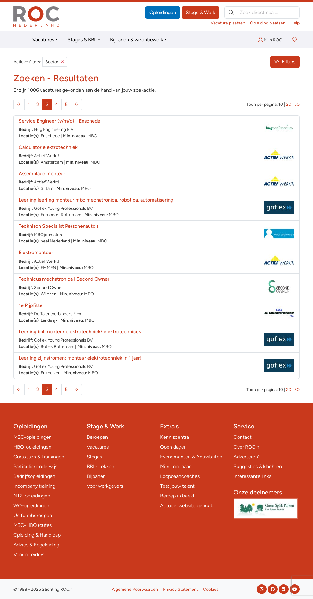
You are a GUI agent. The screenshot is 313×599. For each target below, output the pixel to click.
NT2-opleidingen (31, 496)
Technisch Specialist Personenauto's (58, 226)
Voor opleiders (28, 554)
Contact (243, 437)
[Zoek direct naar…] (262, 12)
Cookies (211, 589)
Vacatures (43, 40)
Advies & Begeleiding (36, 545)
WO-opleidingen (31, 505)
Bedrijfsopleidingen (34, 476)
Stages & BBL (82, 40)
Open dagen (173, 447)
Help (295, 23)
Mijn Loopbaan (176, 466)
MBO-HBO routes (32, 525)
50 (297, 104)
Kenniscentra (174, 437)
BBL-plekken (100, 466)
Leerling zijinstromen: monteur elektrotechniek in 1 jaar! (80, 358)
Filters (284, 62)
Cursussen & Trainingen (38, 457)
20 (288, 104)
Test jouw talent (177, 486)
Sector (54, 62)
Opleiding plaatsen (267, 23)
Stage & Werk (200, 12)
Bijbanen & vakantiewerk (136, 40)
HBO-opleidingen (32, 447)
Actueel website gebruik (186, 505)
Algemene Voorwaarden (135, 589)
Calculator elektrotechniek (48, 147)
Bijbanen (96, 476)
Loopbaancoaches (180, 476)
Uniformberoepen (32, 515)
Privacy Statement (180, 589)
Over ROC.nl (247, 447)
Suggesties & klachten (258, 466)
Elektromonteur (36, 252)
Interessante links (252, 476)
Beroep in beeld (177, 496)
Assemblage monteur (42, 173)
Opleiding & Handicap (37, 535)
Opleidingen (162, 12)
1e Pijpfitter (31, 305)
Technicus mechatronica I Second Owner (64, 279)
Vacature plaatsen (228, 23)
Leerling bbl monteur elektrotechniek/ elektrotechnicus (80, 332)
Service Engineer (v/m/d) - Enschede (59, 121)
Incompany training (34, 486)
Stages (94, 457)
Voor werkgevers (105, 486)
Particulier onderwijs (35, 466)
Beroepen (97, 437)
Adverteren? (247, 457)
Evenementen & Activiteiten (191, 457)
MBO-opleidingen (32, 437)
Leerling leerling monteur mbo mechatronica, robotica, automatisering (96, 200)
